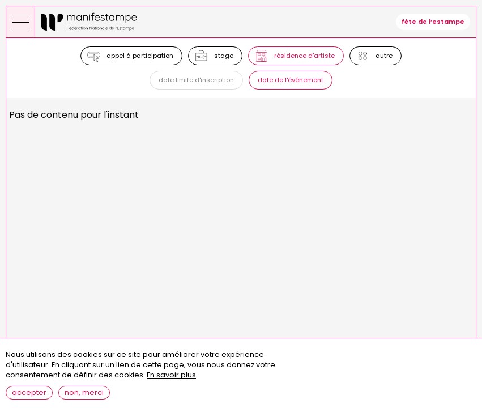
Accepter (29, 397)
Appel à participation (139, 55)
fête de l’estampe (433, 21)
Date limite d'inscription (196, 79)
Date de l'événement (290, 79)
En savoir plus (171, 380)
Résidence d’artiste (304, 55)
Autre (384, 55)
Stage (223, 55)
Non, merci (84, 397)
